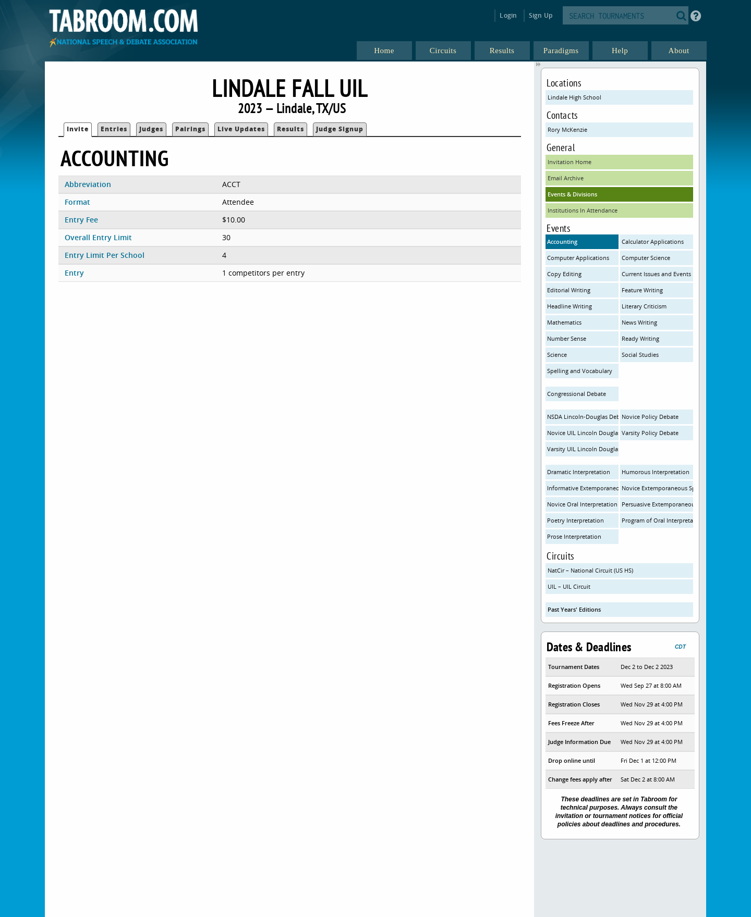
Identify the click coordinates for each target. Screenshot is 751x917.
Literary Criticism (644, 306)
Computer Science (646, 258)
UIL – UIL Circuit (569, 586)
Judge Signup (340, 129)
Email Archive (566, 178)
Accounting (562, 241)
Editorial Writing (568, 290)
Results (290, 129)
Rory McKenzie (567, 129)
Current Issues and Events (656, 274)
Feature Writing (642, 290)
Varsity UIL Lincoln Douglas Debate (583, 449)
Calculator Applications (653, 241)
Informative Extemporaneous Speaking (583, 488)
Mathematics (564, 322)
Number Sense (566, 338)
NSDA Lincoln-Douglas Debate (583, 416)
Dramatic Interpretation (578, 472)
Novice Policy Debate (650, 416)
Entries (114, 129)
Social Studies (640, 354)
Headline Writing (569, 306)
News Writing (639, 322)
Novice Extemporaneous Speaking (657, 488)
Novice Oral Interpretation (582, 504)
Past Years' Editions (574, 609)
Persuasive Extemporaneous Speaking (657, 504)
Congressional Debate (576, 394)
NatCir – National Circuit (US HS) (590, 570)
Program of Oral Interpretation (657, 520)
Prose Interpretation (574, 536)
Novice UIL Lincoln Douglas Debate (583, 433)
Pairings (190, 129)
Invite (78, 129)
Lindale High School (574, 97)
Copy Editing (564, 274)
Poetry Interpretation (575, 520)
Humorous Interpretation (655, 472)
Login (508, 15)
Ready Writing (640, 338)
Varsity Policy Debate (650, 433)
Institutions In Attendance (582, 210)
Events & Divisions (572, 194)
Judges (151, 129)
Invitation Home (569, 162)
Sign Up (540, 15)
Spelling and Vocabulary (579, 371)
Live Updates (241, 129)
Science (557, 354)
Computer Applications (578, 258)
